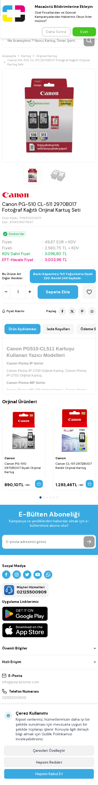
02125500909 (14, 698)
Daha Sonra (56, 31)
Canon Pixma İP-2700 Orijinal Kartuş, (36, 371)
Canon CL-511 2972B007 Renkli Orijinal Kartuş (73, 466)
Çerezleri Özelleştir (49, 750)
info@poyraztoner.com (20, 682)
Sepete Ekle (58, 292)
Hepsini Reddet (49, 762)
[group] (49, 115)
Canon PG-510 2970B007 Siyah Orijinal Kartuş (22, 468)
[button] (40, 497)
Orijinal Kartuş (46, 56)
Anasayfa (9, 56)
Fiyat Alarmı (13, 311)
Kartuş (26, 56)
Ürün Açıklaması (22, 329)
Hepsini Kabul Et (49, 773)
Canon (9, 458)
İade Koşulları (58, 329)
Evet (84, 31)
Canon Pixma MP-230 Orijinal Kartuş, (35, 390)
